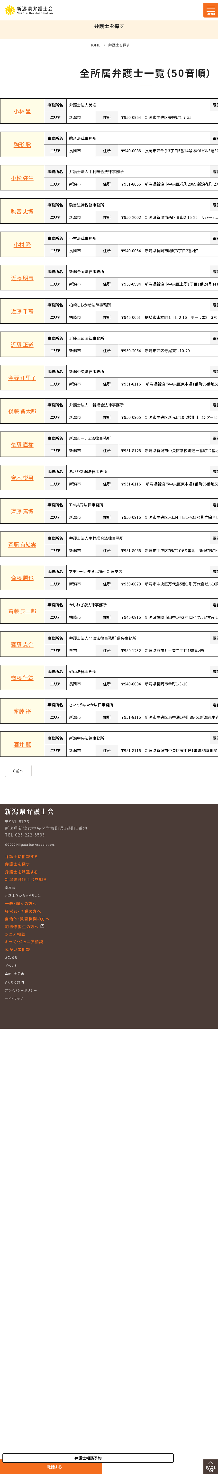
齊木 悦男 (22, 477)
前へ (19, 770)
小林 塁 (22, 111)
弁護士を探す (119, 44)
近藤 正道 (22, 344)
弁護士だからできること (23, 895)
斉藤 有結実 (22, 544)
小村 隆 (22, 244)
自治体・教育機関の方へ (27, 919)
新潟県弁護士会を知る (26, 879)
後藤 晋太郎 (22, 411)
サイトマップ (14, 998)
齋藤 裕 (22, 711)
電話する (54, 1467)
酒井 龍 (22, 744)
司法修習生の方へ (22, 926)
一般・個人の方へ (21, 903)
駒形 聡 (22, 144)
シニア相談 (15, 934)
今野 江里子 (22, 377)
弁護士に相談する (21, 856)
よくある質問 (14, 982)
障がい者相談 (17, 949)
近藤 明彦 (22, 277)
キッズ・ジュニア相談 (24, 941)
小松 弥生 (22, 177)
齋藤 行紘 (22, 677)
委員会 (10, 887)
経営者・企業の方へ (23, 911)
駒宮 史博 (22, 211)
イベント (11, 965)
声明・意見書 (14, 973)
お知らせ (11, 957)
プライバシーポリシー (21, 990)
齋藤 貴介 (22, 644)
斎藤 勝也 (22, 577)
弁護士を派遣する (21, 872)
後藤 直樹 (22, 444)
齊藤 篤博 (22, 511)
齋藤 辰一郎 (22, 611)
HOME (94, 44)
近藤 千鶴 (22, 311)
